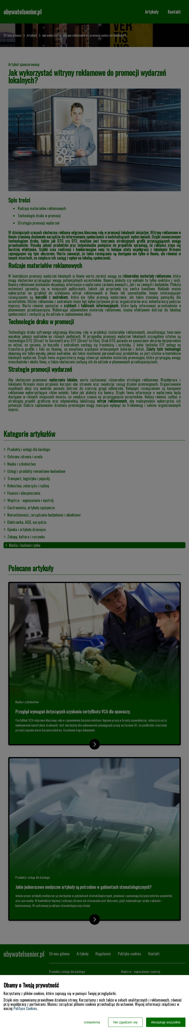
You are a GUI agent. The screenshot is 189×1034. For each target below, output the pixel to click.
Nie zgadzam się (125, 1022)
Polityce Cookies (25, 1008)
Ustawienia (92, 1022)
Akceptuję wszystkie (166, 1022)
